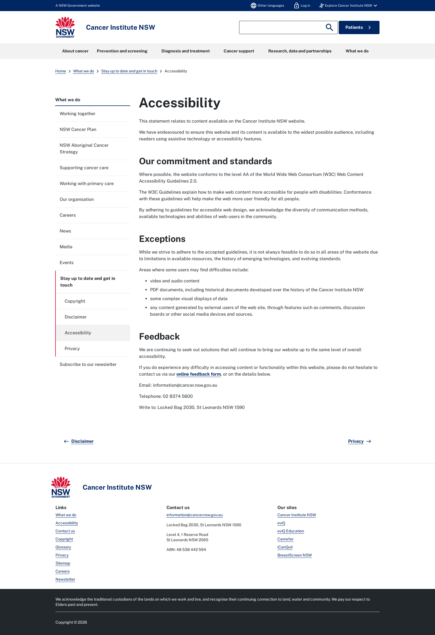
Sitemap (62, 563)
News (65, 231)
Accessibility (78, 332)
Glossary (63, 547)
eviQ (281, 523)
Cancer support (239, 51)
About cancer (75, 51)
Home (60, 71)
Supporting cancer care (84, 167)
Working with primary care (87, 183)
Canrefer (285, 539)
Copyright (75, 301)
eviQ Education (290, 531)
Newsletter (65, 579)
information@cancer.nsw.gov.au (194, 515)
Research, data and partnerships (300, 51)
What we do (357, 51)
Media (66, 246)
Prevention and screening (122, 51)
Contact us (65, 531)
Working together (77, 113)
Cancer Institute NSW (296, 515)
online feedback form (198, 374)
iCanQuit (285, 547)
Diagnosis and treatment (185, 51)
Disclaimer (76, 317)
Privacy (72, 348)
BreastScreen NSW (294, 555)
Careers (68, 215)
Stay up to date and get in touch (129, 71)
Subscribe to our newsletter (88, 364)
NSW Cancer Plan (78, 129)
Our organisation (77, 199)
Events (67, 262)
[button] (349, 5)
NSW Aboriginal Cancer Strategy (84, 149)
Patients (359, 27)
